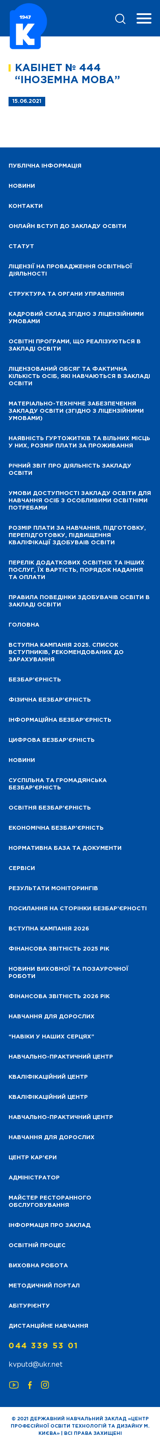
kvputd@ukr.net (36, 1365)
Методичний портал (44, 1286)
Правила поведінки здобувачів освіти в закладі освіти (79, 601)
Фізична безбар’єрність (50, 700)
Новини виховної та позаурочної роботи (68, 973)
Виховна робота (38, 1265)
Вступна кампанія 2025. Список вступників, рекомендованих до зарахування (66, 652)
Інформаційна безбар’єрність (60, 720)
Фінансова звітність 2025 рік (59, 949)
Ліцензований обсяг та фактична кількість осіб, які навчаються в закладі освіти (79, 376)
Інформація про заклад (49, 1225)
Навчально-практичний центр (61, 1057)
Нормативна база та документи (65, 848)
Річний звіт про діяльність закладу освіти (70, 470)
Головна (24, 625)
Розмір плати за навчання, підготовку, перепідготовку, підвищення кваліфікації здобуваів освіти (77, 535)
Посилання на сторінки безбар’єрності (78, 908)
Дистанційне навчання (48, 1326)
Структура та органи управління (66, 294)
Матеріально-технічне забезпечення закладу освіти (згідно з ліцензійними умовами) (76, 411)
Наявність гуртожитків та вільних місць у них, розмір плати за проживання (79, 442)
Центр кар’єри (33, 1157)
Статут (21, 246)
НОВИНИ (22, 186)
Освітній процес (37, 1245)
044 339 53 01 (44, 1346)
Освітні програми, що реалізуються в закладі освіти (75, 345)
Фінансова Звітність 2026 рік (59, 996)
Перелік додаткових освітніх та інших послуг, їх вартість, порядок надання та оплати (77, 570)
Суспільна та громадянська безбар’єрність (58, 784)
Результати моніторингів (53, 888)
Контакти (26, 206)
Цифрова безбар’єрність (52, 740)
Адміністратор (34, 1178)
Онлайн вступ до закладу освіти (67, 226)
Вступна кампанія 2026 (49, 929)
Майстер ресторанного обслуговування (50, 1202)
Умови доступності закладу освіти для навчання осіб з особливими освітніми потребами (80, 500)
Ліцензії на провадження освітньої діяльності (70, 270)
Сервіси (22, 868)
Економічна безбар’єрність (56, 828)
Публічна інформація (45, 166)
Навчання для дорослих (52, 1016)
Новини (22, 760)
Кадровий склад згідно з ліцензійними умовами (76, 318)
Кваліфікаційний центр (48, 1077)
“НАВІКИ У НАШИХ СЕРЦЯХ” (51, 1037)
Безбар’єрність (35, 680)
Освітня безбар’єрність (50, 808)
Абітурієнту (29, 1306)
